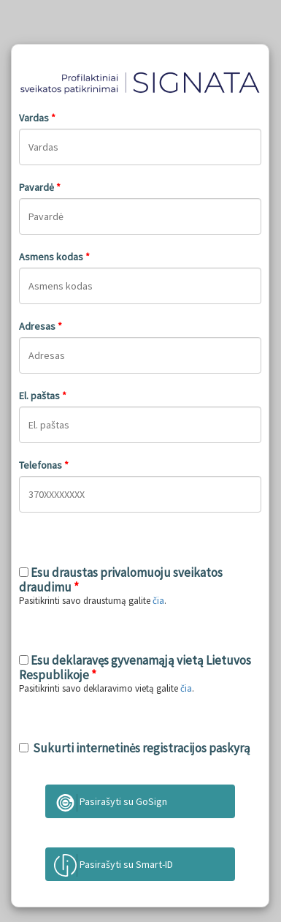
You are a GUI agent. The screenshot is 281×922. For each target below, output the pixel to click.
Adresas (40, 326)
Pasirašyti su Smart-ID (113, 865)
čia (158, 600)
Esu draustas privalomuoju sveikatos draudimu (121, 579)
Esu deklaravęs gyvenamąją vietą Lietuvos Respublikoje (135, 667)
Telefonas (44, 465)
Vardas (37, 117)
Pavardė (40, 187)
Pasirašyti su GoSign (110, 803)
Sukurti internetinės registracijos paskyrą (139, 748)
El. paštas (42, 395)
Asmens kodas (54, 256)
